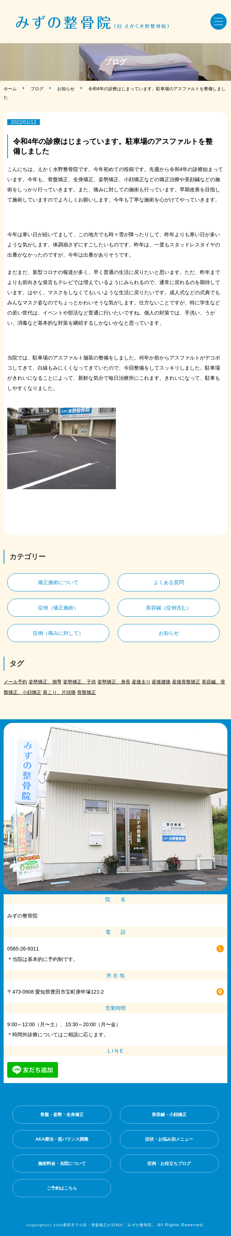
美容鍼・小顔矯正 (169, 1114)
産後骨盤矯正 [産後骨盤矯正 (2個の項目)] (186, 681)
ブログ (36, 88)
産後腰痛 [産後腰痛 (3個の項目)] (161, 681)
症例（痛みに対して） (58, 633)
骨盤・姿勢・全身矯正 (62, 1114)
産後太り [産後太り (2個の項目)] (141, 681)
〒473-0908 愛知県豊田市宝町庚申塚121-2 (55, 992)
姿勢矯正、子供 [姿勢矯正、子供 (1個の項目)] (79, 681)
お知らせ (66, 88)
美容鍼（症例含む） (169, 608)
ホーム (10, 88)
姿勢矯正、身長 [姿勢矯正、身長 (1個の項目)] (113, 681)
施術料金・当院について (62, 1163)
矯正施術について (58, 582)
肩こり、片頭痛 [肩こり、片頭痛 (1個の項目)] (59, 692)
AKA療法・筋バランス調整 (61, 1139)
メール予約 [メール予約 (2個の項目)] (15, 681)
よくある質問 (169, 582)
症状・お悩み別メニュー (169, 1139)
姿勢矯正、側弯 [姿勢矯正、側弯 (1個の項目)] (45, 681)
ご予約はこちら (62, 1188)
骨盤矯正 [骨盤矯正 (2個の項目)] (86, 692)
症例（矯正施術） (58, 608)
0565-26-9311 (23, 949)
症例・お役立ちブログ (169, 1163)
